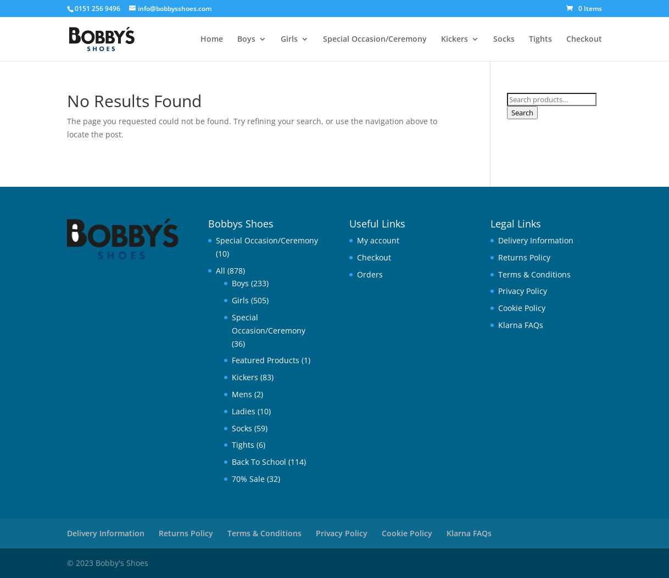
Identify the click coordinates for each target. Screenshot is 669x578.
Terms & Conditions (534, 274)
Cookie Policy (521, 308)
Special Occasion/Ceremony (375, 39)
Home (211, 39)
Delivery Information (535, 240)
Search (522, 113)
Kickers (454, 39)
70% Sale (248, 479)
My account (378, 240)
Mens (242, 394)
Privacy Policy (522, 291)
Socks (504, 39)
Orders (370, 274)
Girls (289, 39)
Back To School (259, 462)
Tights (540, 39)
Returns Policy (524, 257)
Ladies (243, 411)
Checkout (584, 39)
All (220, 270)
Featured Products (265, 360)
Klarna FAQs (520, 325)
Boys (246, 39)
